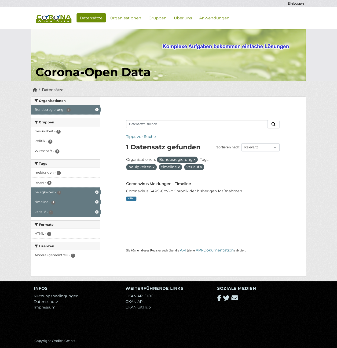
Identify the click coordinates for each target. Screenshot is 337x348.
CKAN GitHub (138, 307)
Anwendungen (214, 17)
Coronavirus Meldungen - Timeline (158, 184)
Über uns (183, 17)
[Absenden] (273, 124)
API (183, 250)
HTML (131, 198)
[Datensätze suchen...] (197, 124)
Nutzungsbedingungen (56, 296)
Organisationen (125, 17)
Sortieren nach (227, 147)
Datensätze (91, 17)
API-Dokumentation (215, 250)
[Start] (35, 90)
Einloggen (296, 3)
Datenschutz (46, 301)
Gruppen (158, 17)
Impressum (44, 307)
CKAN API (134, 301)
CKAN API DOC (139, 296)
